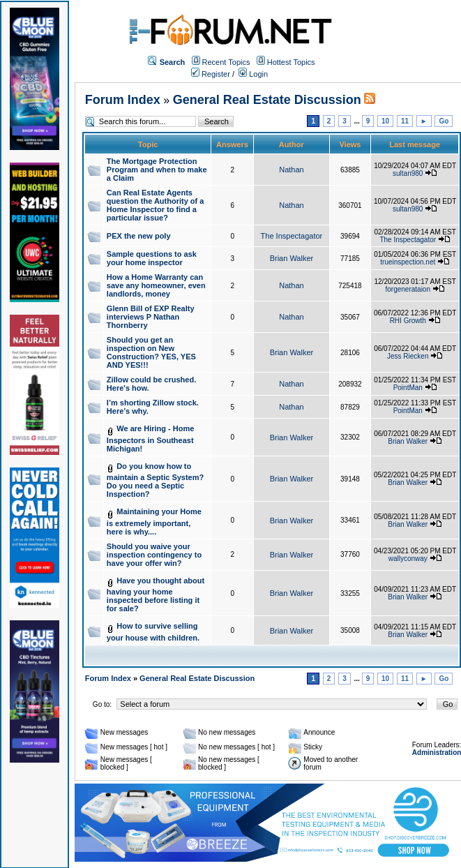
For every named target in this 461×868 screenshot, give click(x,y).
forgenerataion (408, 289)
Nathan (291, 169)
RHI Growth (408, 320)
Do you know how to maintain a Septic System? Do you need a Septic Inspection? (155, 480)
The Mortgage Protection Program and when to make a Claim (157, 169)
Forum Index (122, 100)
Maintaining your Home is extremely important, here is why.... (154, 521)
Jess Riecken (407, 356)
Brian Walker (292, 258)
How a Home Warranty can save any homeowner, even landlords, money (156, 285)
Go (443, 121)
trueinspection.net (407, 262)
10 (385, 121)
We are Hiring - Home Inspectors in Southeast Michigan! (151, 438)
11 (405, 121)
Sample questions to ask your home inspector (152, 258)
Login (253, 74)
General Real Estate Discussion (267, 100)
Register (210, 74)
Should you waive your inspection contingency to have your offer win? (154, 554)
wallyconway (408, 558)
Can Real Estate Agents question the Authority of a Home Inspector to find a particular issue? (155, 205)
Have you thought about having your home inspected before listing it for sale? (155, 594)
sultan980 (408, 173)
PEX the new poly (139, 236)
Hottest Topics (291, 62)
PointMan (408, 387)
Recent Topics (226, 62)
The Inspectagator (292, 236)
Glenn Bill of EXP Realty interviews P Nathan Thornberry (151, 316)
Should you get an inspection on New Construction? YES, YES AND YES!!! (151, 352)
